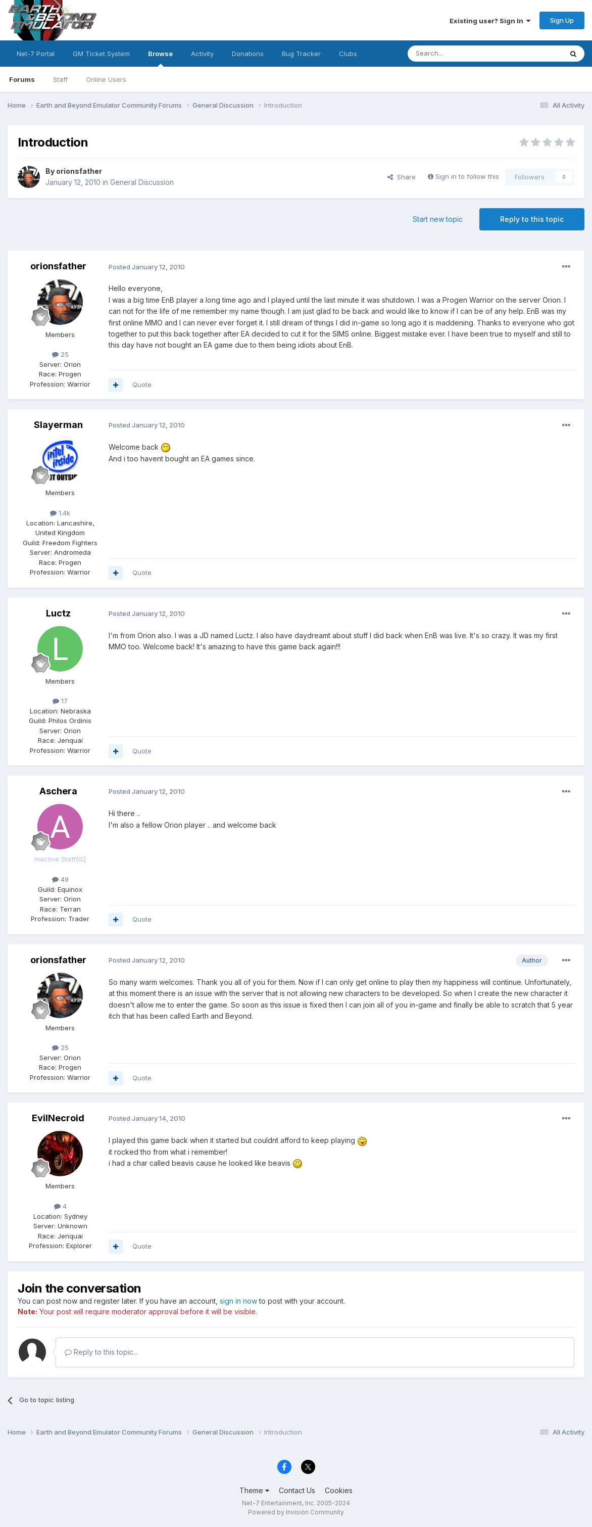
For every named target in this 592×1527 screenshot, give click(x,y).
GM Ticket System (101, 54)
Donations (248, 54)
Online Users (106, 79)
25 (60, 354)
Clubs (348, 54)
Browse (160, 58)
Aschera (58, 791)
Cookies (339, 1490)
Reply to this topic (532, 219)
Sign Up (562, 20)
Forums (22, 79)
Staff (60, 79)
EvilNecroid (58, 1118)
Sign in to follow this (467, 176)
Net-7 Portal (36, 54)
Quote (142, 384)
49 (60, 879)
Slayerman (58, 424)
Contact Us (297, 1490)
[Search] (459, 53)
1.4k (60, 513)
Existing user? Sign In (490, 21)
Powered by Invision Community (296, 1512)
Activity (202, 54)
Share (401, 177)
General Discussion (142, 182)
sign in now (238, 1301)
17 (60, 701)
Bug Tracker (301, 54)
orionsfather (79, 171)
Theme (254, 1490)
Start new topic (438, 219)
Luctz (58, 613)
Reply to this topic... (101, 1352)
